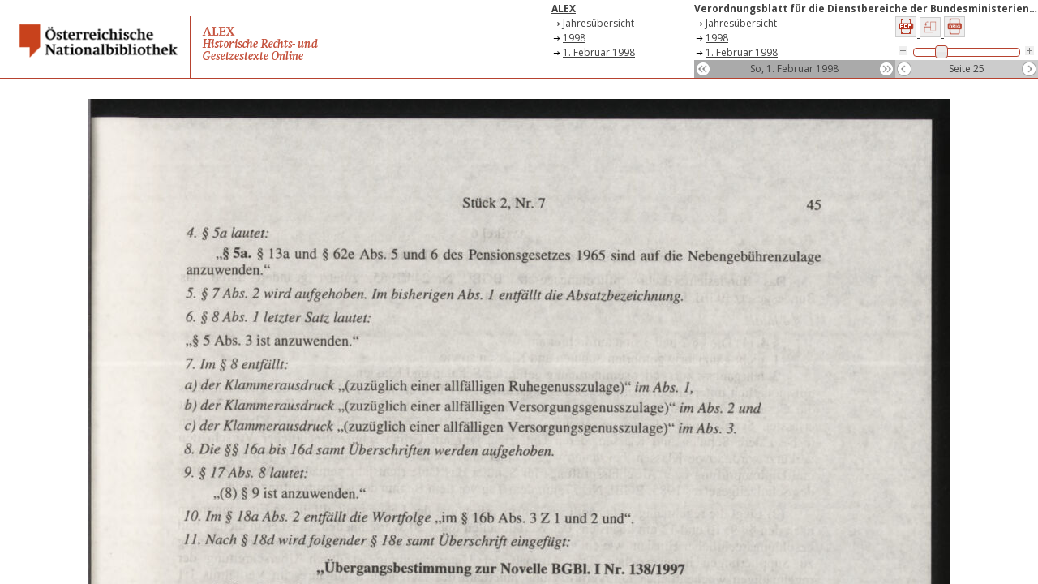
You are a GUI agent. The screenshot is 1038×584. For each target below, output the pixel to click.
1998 (574, 38)
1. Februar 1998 (599, 52)
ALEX (563, 8)
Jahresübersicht (598, 23)
